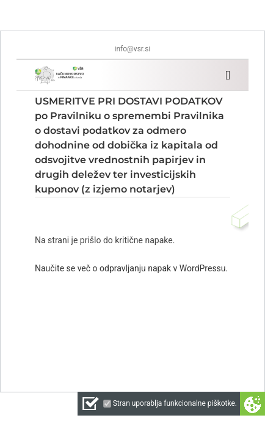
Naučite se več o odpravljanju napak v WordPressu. (131, 268)
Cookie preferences (252, 404)
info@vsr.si (133, 49)
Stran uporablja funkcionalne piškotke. (175, 403)
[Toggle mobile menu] (227, 75)
